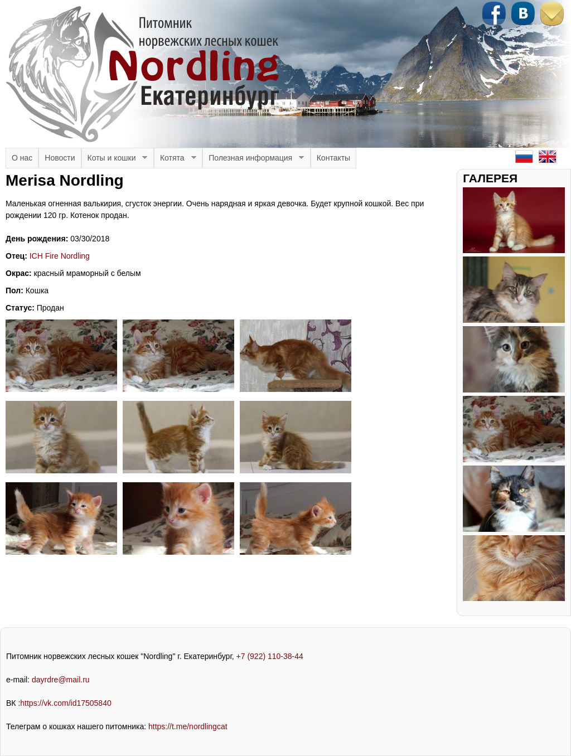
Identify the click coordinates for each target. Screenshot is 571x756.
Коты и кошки (114, 160)
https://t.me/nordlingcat (188, 726)
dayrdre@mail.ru (61, 679)
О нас (22, 157)
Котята (175, 160)
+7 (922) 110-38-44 (269, 656)
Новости (60, 157)
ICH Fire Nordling (60, 255)
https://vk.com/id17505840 (65, 703)
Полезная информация (253, 160)
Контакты (333, 157)
